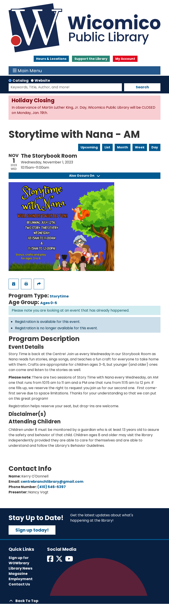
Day (154, 147)
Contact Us (19, 584)
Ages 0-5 (48, 302)
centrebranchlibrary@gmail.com (52, 481)
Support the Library (90, 59)
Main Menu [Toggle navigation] (27, 70)
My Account (125, 59)
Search (142, 87)
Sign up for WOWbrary (19, 560)
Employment (21, 578)
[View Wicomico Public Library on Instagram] (69, 560)
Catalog (21, 80)
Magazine (18, 573)
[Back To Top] (84, 601)
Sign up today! (32, 530)
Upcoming (89, 147)
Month (122, 147)
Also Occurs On (84, 175)
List (107, 147)
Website (42, 80)
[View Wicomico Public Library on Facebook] (50, 560)
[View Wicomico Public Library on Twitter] (59, 560)
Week (140, 147)
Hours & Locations (51, 59)
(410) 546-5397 (51, 486)
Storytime (59, 296)
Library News (20, 568)
